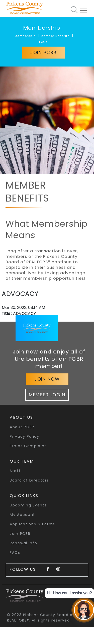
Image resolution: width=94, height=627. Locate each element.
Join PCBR (43, 52)
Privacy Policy (24, 436)
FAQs (43, 42)
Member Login (47, 395)
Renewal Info (23, 543)
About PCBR (22, 426)
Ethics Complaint (28, 445)
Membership (41, 28)
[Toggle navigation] (85, 8)
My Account (22, 514)
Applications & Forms (32, 524)
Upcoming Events (28, 505)
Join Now (47, 379)
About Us (21, 417)
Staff (15, 470)
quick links (24, 495)
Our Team (22, 461)
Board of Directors (29, 480)
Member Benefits (55, 36)
